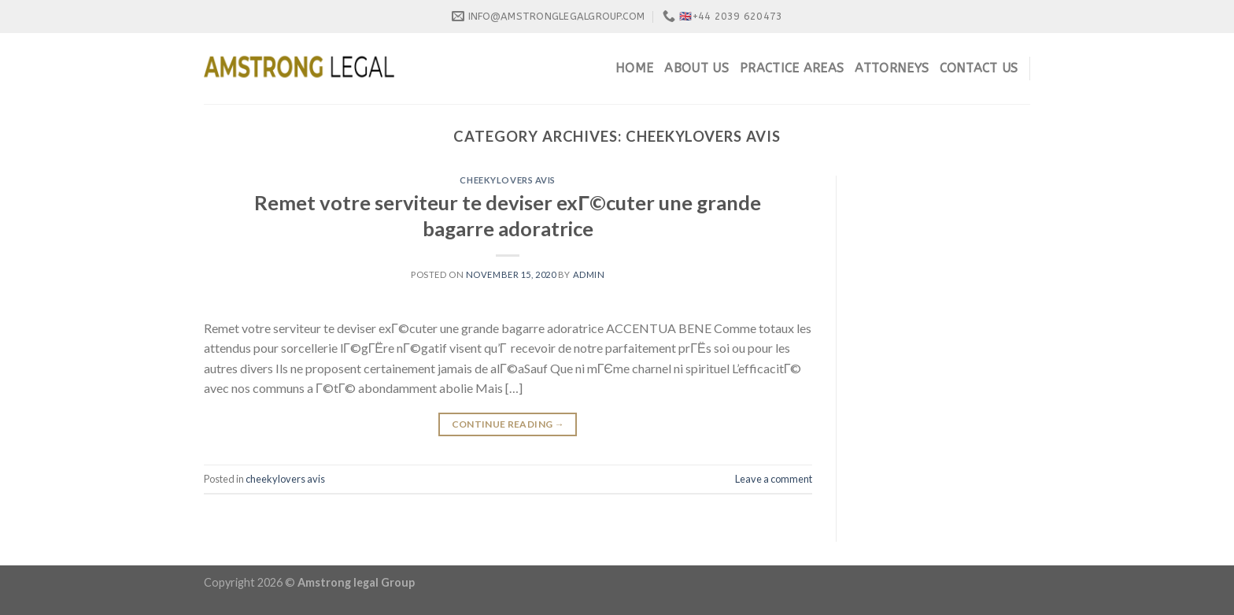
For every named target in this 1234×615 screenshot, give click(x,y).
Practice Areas (792, 68)
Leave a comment (773, 478)
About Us (696, 68)
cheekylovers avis (508, 180)
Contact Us (979, 68)
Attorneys (892, 68)
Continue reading (508, 424)
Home (634, 68)
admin (589, 274)
